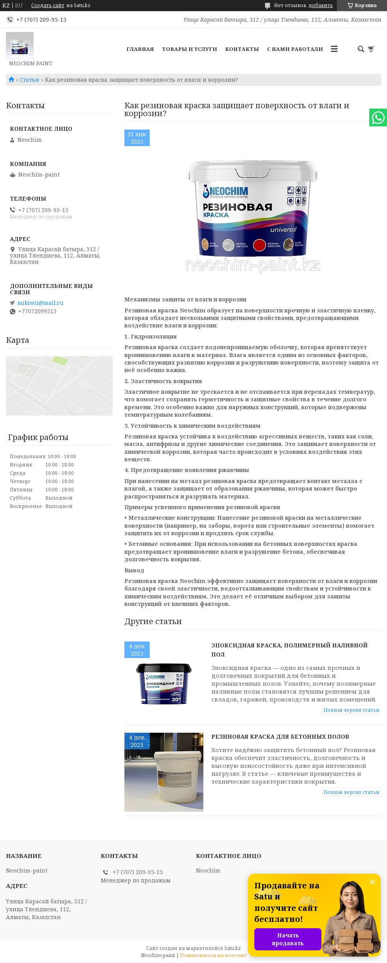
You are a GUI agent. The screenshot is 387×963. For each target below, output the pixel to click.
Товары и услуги (189, 49)
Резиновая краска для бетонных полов (280, 736)
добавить (320, 5)
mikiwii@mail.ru (40, 303)
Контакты (242, 49)
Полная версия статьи (351, 710)
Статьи (29, 80)
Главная (140, 49)
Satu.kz (232, 948)
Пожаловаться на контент (213, 955)
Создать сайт (47, 5)
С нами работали (295, 49)
